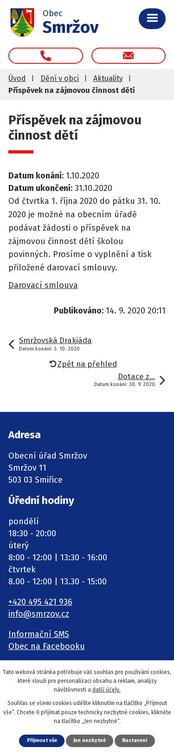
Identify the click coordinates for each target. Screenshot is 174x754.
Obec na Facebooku (46, 646)
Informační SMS (38, 634)
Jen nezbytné (89, 740)
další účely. (106, 690)
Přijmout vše (42, 740)
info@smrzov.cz (38, 614)
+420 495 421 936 (40, 602)
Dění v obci (59, 78)
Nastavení (134, 740)
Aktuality (108, 78)
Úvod (17, 78)
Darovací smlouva (43, 285)
